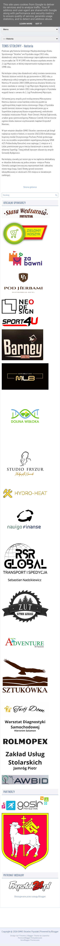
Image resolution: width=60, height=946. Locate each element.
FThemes (22, 936)
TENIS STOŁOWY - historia (17, 45)
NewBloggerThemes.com (30, 940)
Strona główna (30, 187)
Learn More (26, 23)
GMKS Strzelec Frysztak (28, 931)
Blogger (41, 896)
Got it (38, 23)
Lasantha (45, 936)
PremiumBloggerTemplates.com (30, 938)
